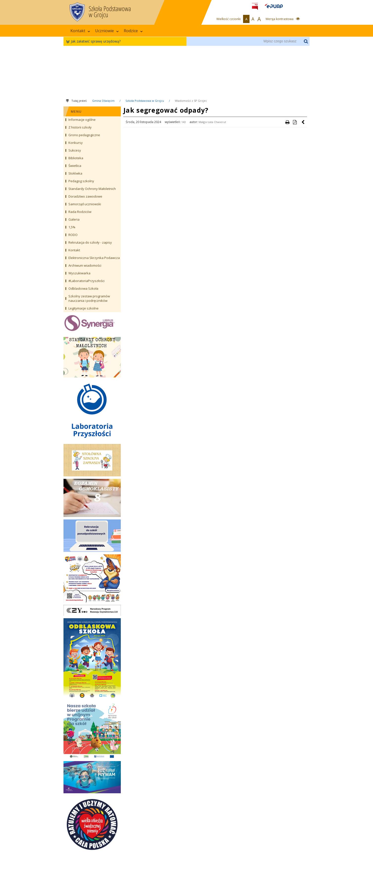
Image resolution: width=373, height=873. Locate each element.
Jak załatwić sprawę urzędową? (94, 41)
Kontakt (80, 30)
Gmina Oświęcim (103, 101)
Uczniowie (107, 30)
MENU (76, 111)
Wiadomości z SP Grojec (191, 101)
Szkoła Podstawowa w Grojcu (144, 101)
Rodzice (133, 30)
